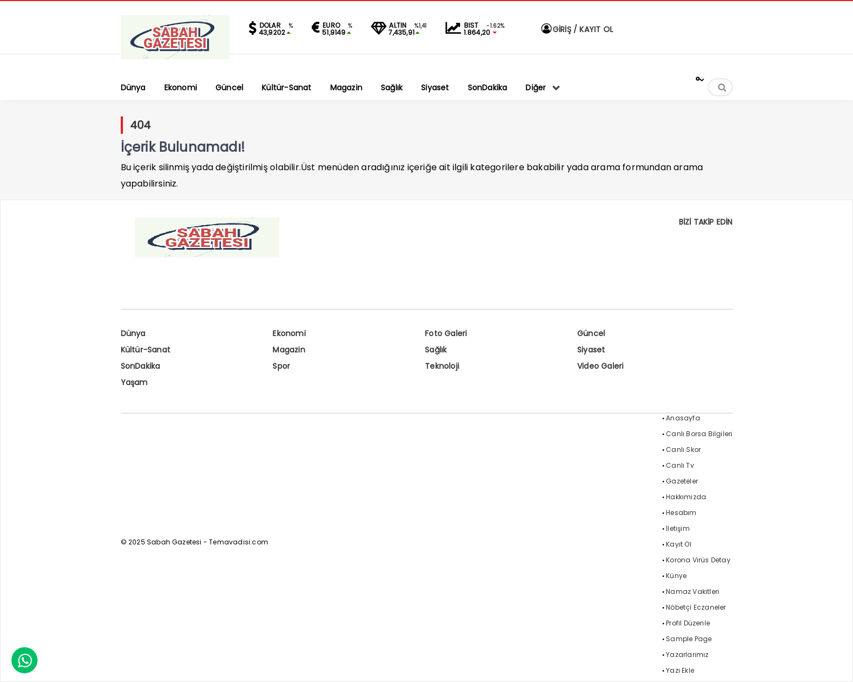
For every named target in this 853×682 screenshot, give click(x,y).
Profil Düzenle (688, 623)
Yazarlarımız (687, 654)
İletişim (678, 528)
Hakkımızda (686, 496)
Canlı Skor (683, 449)
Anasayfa (683, 418)
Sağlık (436, 349)
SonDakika (140, 366)
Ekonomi (289, 333)
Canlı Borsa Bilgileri (699, 433)
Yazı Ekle (680, 670)
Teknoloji (442, 366)
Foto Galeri (446, 333)
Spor (281, 366)
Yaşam (134, 382)
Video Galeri (600, 366)
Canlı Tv (680, 465)
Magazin (289, 349)
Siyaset (591, 349)
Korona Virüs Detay (698, 560)
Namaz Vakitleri (692, 591)
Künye (676, 575)
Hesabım (681, 512)
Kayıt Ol (678, 544)
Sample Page (689, 638)
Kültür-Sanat (145, 349)
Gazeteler (682, 481)
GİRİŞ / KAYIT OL (577, 29)
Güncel (591, 333)
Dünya (133, 333)
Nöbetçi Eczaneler (696, 607)
